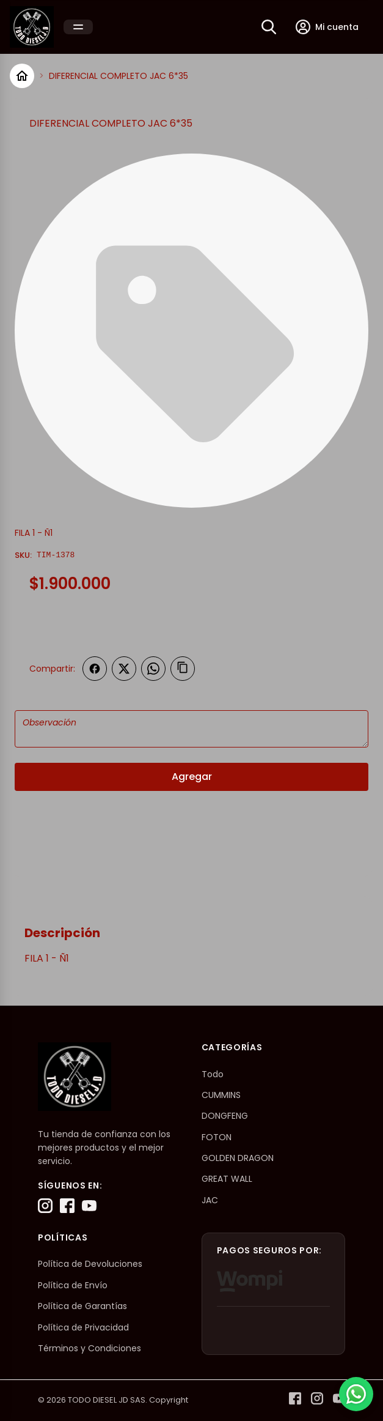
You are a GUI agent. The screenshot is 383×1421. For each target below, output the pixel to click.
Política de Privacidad (83, 1327)
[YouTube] (89, 1205)
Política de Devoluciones (90, 1264)
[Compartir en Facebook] (94, 668)
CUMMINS (221, 1095)
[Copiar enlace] (182, 668)
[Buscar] (269, 27)
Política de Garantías (82, 1306)
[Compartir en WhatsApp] (153, 668)
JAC (210, 1200)
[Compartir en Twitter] (124, 668)
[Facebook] (67, 1205)
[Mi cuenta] (327, 27)
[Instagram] (45, 1205)
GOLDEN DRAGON (238, 1158)
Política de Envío (73, 1285)
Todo (213, 1074)
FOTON (217, 1137)
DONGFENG (225, 1116)
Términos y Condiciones (89, 1348)
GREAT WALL (227, 1179)
